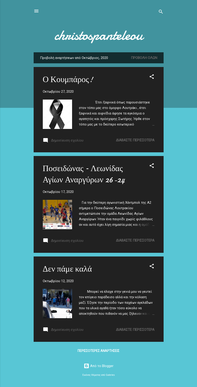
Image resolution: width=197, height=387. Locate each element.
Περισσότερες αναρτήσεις (98, 351)
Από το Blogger (98, 366)
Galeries (110, 374)
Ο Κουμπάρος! (68, 79)
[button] (151, 77)
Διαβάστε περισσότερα (135, 140)
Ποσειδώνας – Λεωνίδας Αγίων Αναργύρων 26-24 (84, 174)
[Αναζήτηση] (161, 12)
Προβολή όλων (144, 58)
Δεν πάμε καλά (67, 269)
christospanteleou (98, 35)
